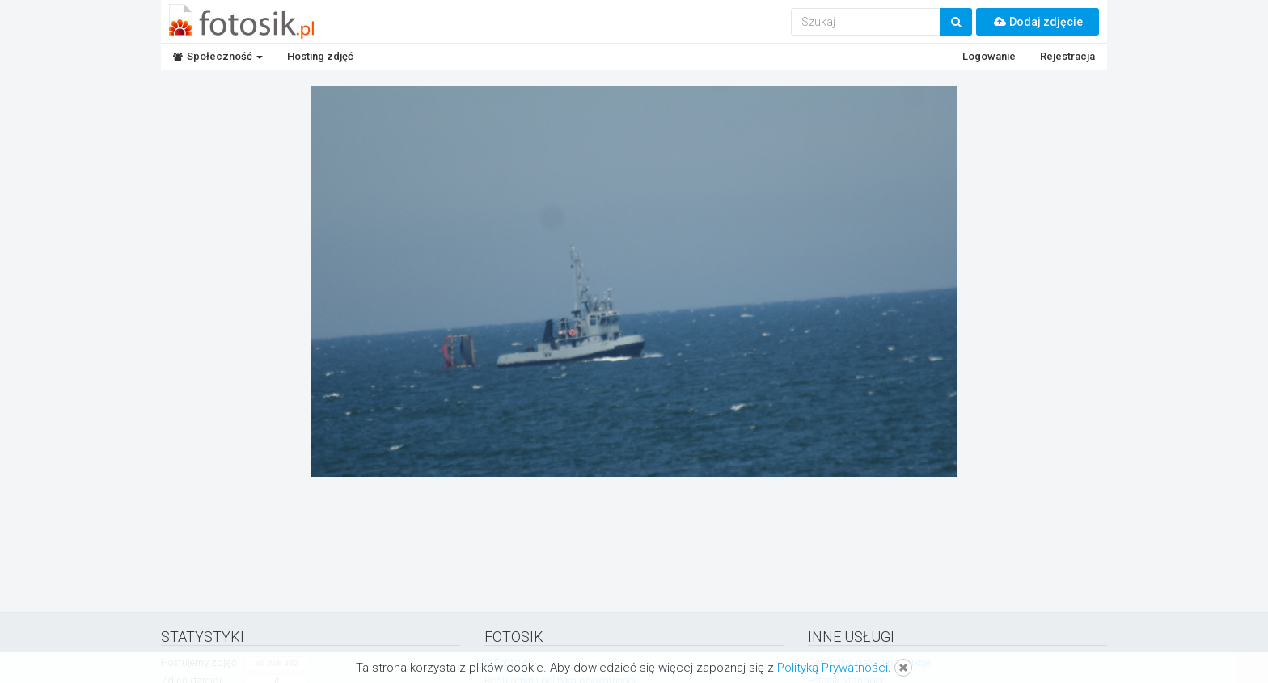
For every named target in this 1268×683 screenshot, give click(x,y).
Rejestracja (1067, 56)
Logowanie (989, 56)
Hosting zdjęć (320, 56)
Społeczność (218, 56)
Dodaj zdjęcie (1037, 21)
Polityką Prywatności (832, 667)
